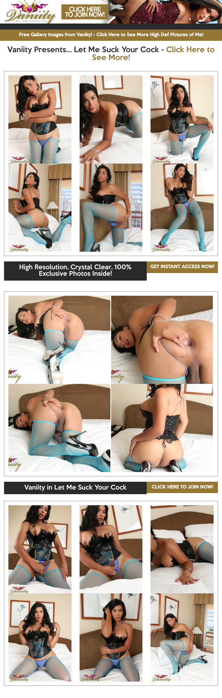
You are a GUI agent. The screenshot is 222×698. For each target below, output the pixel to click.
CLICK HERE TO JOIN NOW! (182, 487)
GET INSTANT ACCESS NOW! (182, 267)
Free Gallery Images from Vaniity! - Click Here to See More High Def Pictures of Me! (111, 35)
